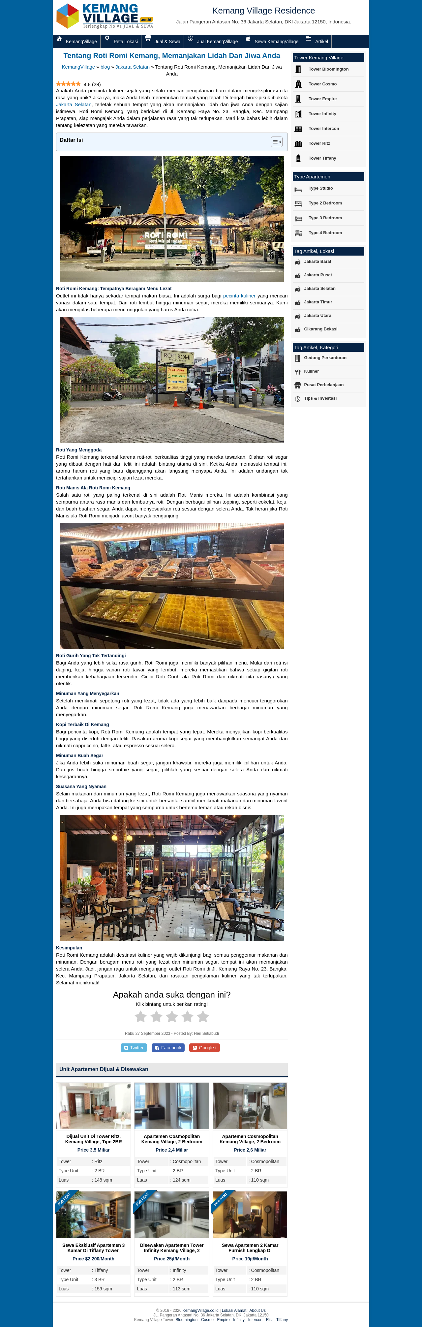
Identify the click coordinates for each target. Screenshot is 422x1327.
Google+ (205, 1047)
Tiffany (282, 1319)
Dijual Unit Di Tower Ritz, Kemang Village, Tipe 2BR (93, 1139)
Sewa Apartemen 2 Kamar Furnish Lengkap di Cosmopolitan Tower (250, 1250)
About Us (258, 1310)
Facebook (168, 1047)
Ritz (269, 1319)
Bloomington (187, 1319)
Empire (223, 1319)
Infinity (239, 1319)
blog (105, 67)
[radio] (141, 1017)
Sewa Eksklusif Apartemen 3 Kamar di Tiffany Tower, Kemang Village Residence (93, 1250)
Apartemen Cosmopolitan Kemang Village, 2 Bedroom (171, 1139)
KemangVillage (78, 67)
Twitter (134, 1047)
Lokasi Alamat (234, 1310)
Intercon (255, 1319)
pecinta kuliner (239, 295)
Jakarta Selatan (132, 67)
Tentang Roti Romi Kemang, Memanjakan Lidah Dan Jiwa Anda (171, 55)
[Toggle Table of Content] (273, 141)
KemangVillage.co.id (201, 1310)
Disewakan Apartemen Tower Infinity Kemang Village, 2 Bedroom (172, 1250)
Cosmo (207, 1319)
